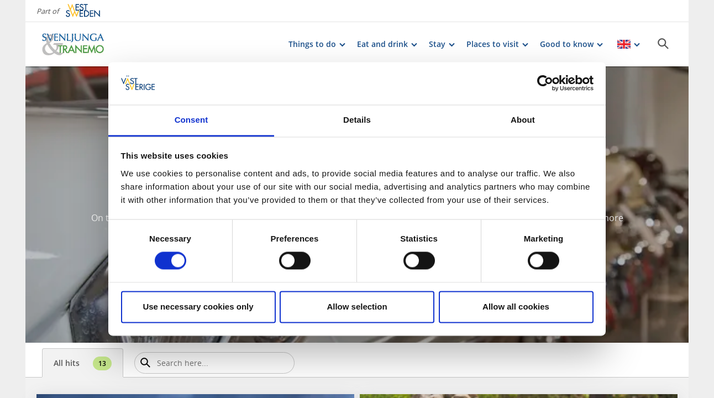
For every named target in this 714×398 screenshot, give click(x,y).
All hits (83, 363)
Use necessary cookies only (198, 306)
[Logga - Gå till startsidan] (80, 44)
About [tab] (523, 119)
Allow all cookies (515, 306)
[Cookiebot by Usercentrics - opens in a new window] (545, 83)
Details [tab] (357, 119)
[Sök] (663, 44)
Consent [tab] (191, 119)
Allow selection (357, 306)
